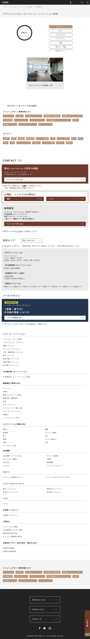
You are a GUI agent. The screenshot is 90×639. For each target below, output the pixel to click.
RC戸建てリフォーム (10, 365)
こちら (19, 231)
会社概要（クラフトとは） (12, 456)
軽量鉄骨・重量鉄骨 (10, 398)
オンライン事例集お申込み (12, 536)
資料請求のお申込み (10, 533)
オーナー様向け (50, 439)
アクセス (6, 466)
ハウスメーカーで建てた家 (12, 408)
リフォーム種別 (50, 433)
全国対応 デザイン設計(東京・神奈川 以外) (20, 543)
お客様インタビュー (11, 510)
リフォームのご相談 (10, 527)
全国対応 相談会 (9, 548)
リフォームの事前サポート (12, 477)
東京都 (6, 256)
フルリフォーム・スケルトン (13, 342)
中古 (46, 436)
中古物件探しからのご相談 (12, 530)
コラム (5, 498)
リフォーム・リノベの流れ (12, 339)
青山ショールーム (9, 489)
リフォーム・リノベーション (14, 334)
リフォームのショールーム (13, 484)
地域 (4, 439)
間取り (5, 429)
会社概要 (6, 451)
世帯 (4, 442)
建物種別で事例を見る (12, 383)
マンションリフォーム (11, 349)
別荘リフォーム (8, 355)
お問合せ (6, 521)
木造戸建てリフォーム (11, 359)
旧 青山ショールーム (10, 492)
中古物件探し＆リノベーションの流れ (16, 377)
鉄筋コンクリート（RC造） (13, 395)
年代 (46, 442)
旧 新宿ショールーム (54, 492)
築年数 (5, 433)
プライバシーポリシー (55, 466)
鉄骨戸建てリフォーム (11, 362)
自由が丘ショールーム (55, 489)
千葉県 (6, 258)
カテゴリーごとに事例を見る (14, 424)
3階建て (6, 414)
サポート (6, 472)
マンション (7, 388)
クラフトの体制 (52, 456)
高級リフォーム (8, 346)
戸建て (5, 392)
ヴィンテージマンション (12, 411)
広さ (4, 436)
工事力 (49, 459)
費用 (46, 429)
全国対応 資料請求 (9, 551)
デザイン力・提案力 (10, 459)
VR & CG (6, 462)
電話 (8, 199)
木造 (4, 401)
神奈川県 (14, 256)
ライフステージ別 (9, 446)
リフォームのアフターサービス (58, 477)
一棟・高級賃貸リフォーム (12, 352)
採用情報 (50, 462)
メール (51, 199)
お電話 (24, 186)
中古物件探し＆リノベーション (15, 372)
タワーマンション (9, 405)
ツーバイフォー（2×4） (11, 418)
